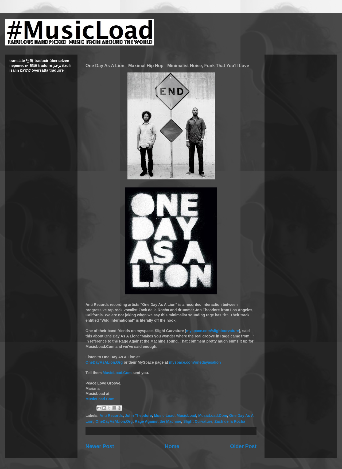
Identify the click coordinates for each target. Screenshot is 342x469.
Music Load (164, 415)
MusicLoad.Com (117, 373)
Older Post (243, 446)
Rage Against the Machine (158, 421)
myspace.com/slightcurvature (212, 331)
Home (172, 446)
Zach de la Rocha (230, 421)
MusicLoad (186, 415)
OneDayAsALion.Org (104, 362)
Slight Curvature (197, 421)
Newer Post (100, 446)
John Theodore (138, 415)
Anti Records (111, 415)
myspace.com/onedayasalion (195, 362)
